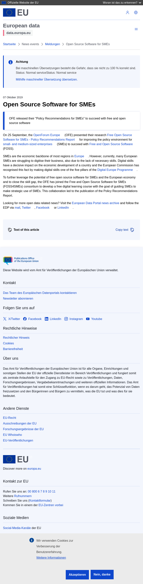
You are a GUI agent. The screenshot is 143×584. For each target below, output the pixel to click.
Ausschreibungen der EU (20, 423)
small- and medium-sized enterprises (27, 144)
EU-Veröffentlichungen (18, 440)
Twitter (26, 207)
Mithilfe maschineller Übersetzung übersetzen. (47, 79)
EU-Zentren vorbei (51, 505)
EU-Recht (9, 417)
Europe (79, 156)
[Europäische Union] (15, 12)
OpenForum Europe (46, 135)
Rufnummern (22, 496)
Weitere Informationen (51, 557)
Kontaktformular (40, 500)
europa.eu (34, 468)
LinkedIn (63, 207)
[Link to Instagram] (73, 319)
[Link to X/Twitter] (11, 319)
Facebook (42, 207)
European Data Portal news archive (95, 203)
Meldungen (52, 44)
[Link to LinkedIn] (53, 319)
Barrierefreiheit (13, 349)
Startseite (9, 44)
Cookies (8, 343)
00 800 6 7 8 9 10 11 (42, 491)
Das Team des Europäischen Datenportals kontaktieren (40, 292)
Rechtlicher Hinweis (16, 337)
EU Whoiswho (12, 434)
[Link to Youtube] (94, 319)
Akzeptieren (77, 574)
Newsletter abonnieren (18, 298)
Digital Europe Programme (115, 169)
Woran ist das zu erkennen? (122, 2)
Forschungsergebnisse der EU (23, 429)
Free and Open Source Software (111, 144)
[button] (136, 12)
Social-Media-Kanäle (17, 528)
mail (17, 207)
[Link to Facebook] (32, 319)
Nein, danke (102, 574)
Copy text (124, 230)
